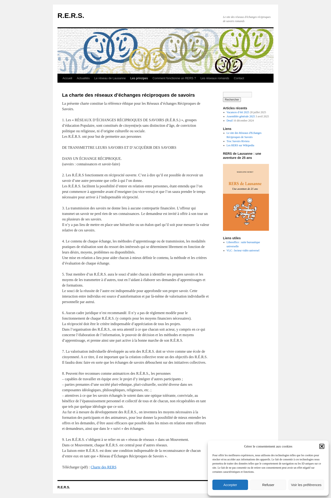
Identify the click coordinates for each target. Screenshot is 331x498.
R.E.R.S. (70, 15)
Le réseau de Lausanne (110, 78)
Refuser (268, 485)
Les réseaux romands (214, 78)
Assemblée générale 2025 (241, 116)
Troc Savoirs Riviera (238, 141)
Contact (239, 78)
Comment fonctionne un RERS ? (174, 78)
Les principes (139, 78)
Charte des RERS (104, 467)
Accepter (230, 485)
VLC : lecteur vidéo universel (243, 250)
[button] (322, 446)
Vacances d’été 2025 (238, 112)
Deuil (230, 120)
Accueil (67, 78)
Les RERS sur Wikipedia (240, 145)
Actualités (83, 78)
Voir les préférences (306, 485)
